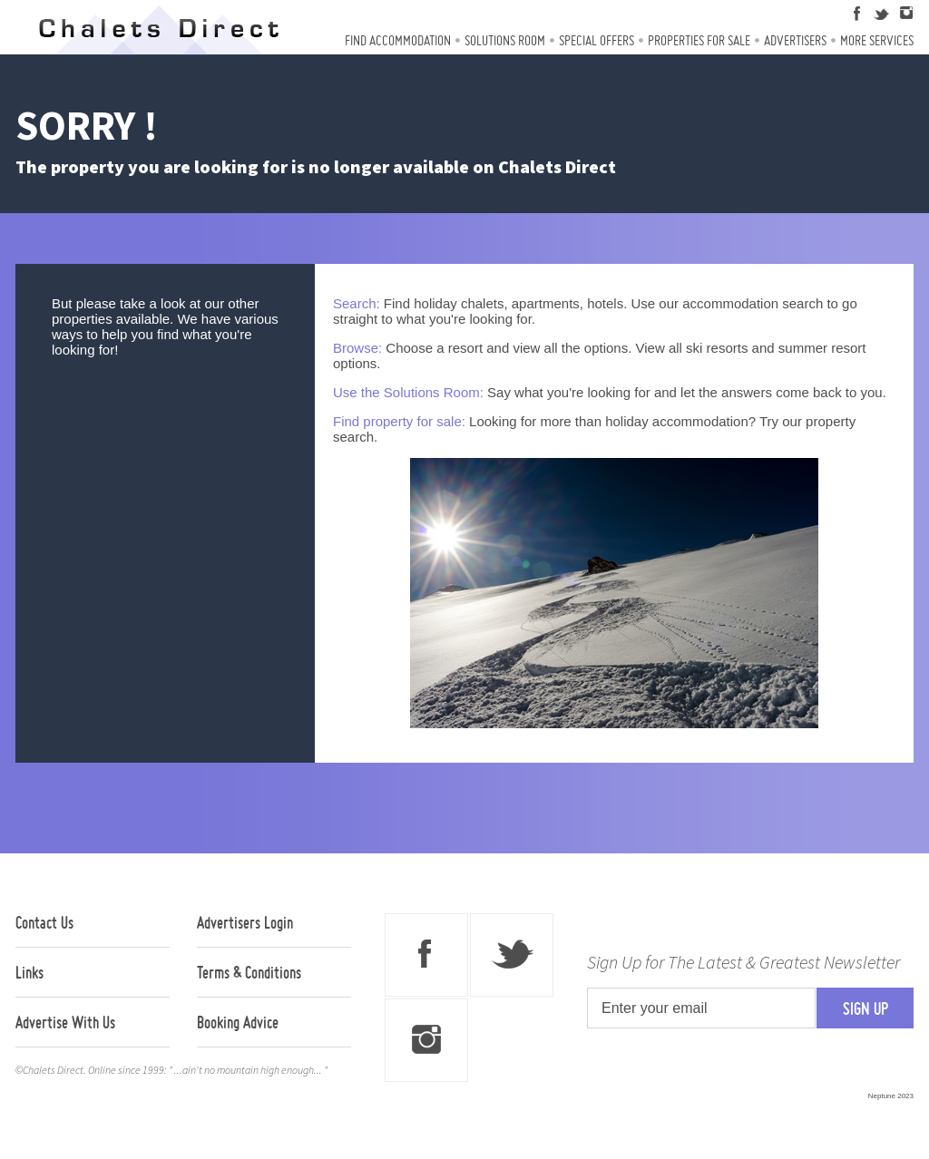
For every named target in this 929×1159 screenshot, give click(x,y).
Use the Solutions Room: (408, 392)
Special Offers (596, 40)
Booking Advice (238, 1022)
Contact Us (44, 922)
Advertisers (795, 40)
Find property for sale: (399, 421)
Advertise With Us (65, 1022)
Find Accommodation (398, 40)
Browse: (357, 347)
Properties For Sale (699, 40)
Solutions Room (504, 40)
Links (29, 972)
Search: (356, 303)
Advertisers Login (245, 922)
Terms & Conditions (249, 972)
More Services (877, 40)
